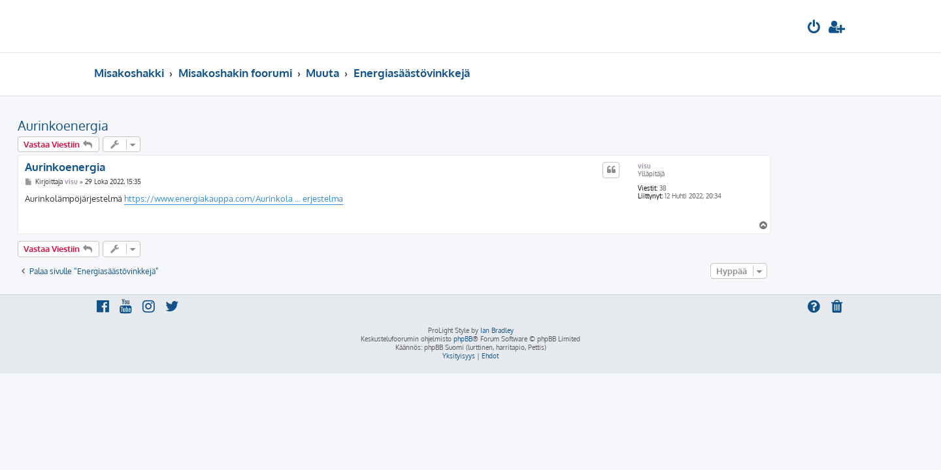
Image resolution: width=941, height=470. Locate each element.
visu (720, 166)
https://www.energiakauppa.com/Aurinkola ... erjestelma (310, 198)
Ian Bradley (497, 330)
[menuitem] (814, 28)
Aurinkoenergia (139, 125)
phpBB (463, 339)
